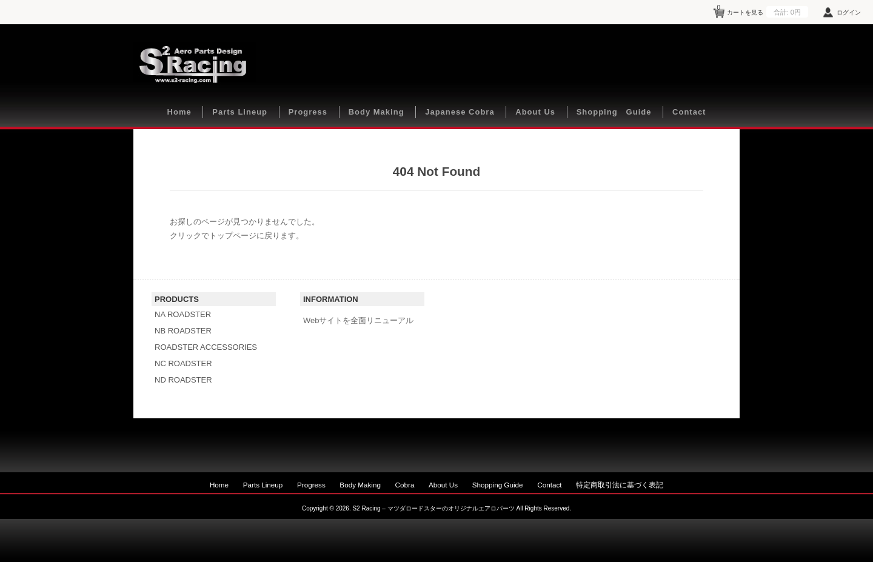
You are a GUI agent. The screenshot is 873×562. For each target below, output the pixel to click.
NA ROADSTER (183, 314)
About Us (535, 111)
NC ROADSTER (183, 363)
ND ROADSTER (183, 379)
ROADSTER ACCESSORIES (206, 347)
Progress (308, 111)
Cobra (405, 485)
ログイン (849, 12)
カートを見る (762, 10)
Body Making (376, 111)
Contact (689, 111)
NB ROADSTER (183, 330)
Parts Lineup (239, 111)
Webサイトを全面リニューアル (358, 320)
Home (179, 111)
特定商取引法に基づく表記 (619, 485)
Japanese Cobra (459, 111)
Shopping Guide (614, 111)
